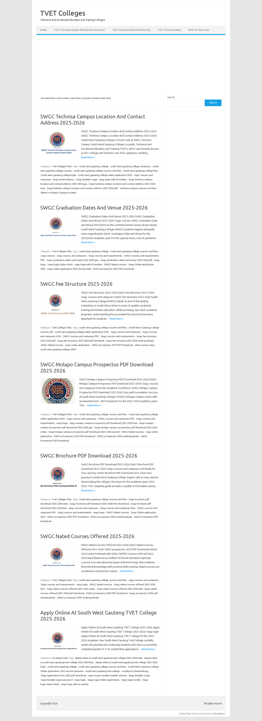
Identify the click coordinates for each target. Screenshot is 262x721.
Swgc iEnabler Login (86, 179)
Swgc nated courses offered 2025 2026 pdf (119, 589)
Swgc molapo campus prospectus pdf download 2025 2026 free (103, 423)
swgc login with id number (113, 179)
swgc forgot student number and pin (107, 675)
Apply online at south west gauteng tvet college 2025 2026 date (108, 658)
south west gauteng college (93, 166)
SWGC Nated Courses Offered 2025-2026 (87, 536)
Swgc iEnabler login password (57, 680)
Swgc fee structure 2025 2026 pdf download (80, 340)
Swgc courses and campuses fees (117, 508)
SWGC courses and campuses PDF (81, 336)
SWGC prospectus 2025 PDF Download (113, 269)
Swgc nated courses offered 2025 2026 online (71, 589)
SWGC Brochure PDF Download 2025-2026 (88, 455)
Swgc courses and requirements (105, 255)
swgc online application (77, 345)
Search (171, 97)
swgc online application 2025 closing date (69, 269)
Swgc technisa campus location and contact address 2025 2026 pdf (82, 188)
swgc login (62, 423)
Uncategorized (60, 658)
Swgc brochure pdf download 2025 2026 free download (99, 503)
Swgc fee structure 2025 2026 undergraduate (130, 340)
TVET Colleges (62, 13)
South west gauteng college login (58, 175)
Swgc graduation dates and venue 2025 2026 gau (73, 260)
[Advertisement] (131, 65)
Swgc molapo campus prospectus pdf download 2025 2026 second (84, 432)
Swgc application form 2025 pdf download (63, 675)
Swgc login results (131, 680)
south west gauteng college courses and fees (97, 170)
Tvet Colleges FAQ (62, 166)
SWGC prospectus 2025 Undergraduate (118, 436)
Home (43, 30)
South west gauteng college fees (140, 170)
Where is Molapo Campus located (58, 192)
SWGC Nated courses (115, 264)
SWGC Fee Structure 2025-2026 (76, 284)
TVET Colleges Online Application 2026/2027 (79, 30)
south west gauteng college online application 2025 (105, 175)
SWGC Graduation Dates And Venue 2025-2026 (94, 207)
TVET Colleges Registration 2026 (131, 30)
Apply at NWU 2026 (198, 30)
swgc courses (48, 255)
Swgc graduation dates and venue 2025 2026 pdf (126, 260)
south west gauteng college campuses (130, 166)
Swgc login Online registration (104, 680)
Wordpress (219, 713)
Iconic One (185, 713)
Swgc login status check (60, 264)
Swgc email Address (63, 179)
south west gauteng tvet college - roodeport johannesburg (117, 671)
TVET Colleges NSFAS (169, 30)
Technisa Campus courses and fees (138, 188)
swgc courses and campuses (72, 255)
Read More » (88, 157)
